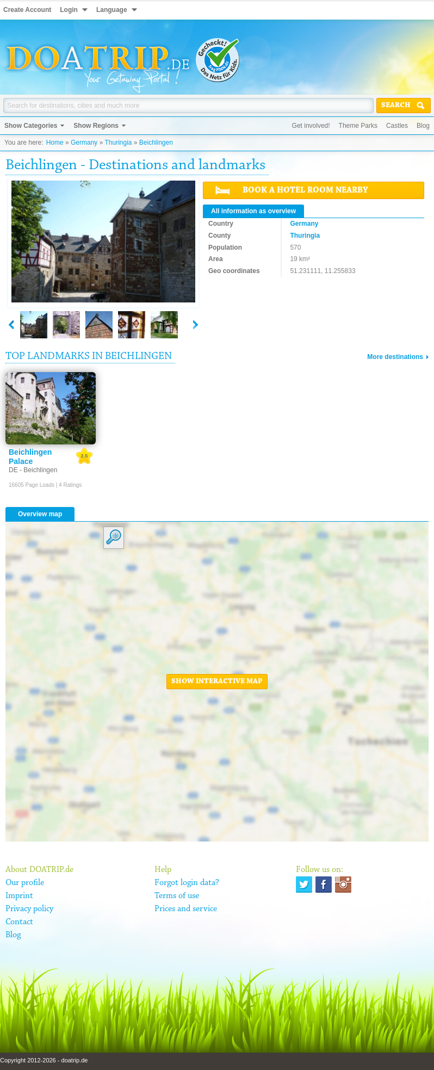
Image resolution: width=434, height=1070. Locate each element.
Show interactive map (217, 681)
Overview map (40, 514)
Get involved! (311, 125)
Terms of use (176, 896)
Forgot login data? (186, 883)
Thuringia (118, 142)
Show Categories (30, 125)
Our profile (24, 883)
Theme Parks (358, 125)
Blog (423, 125)
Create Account (27, 10)
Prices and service (185, 909)
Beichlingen (156, 142)
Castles (397, 125)
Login (69, 10)
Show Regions (96, 125)
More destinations (395, 357)
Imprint (19, 896)
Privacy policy (29, 909)
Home (55, 142)
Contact (19, 922)
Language (111, 10)
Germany (84, 142)
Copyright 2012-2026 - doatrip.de (44, 1060)
